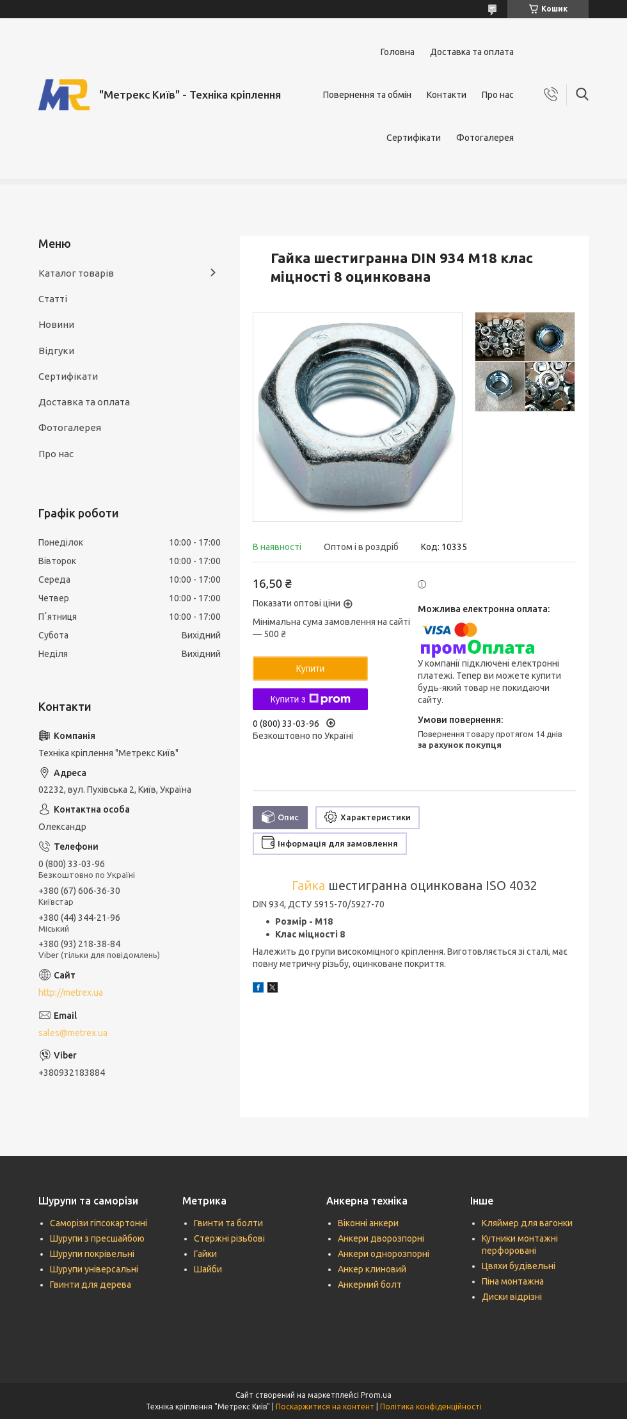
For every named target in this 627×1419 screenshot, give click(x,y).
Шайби (208, 1269)
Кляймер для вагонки (527, 1223)
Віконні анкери (368, 1223)
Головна (398, 52)
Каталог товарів (76, 273)
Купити (310, 668)
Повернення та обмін (367, 95)
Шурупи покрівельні (92, 1254)
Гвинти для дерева (90, 1284)
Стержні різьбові (229, 1238)
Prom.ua (376, 1395)
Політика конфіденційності (431, 1406)
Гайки (205, 1254)
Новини (56, 324)
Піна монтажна (513, 1281)
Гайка (308, 886)
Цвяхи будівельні (518, 1266)
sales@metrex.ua (72, 1033)
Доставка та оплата (472, 52)
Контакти (446, 95)
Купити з (310, 699)
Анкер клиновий (372, 1269)
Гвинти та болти (228, 1223)
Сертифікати (413, 138)
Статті (52, 298)
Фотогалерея (485, 138)
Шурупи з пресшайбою (97, 1238)
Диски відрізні (512, 1297)
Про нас (498, 95)
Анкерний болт (370, 1284)
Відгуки (56, 350)
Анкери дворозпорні (381, 1238)
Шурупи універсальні (94, 1269)
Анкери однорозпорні (383, 1254)
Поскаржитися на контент (325, 1406)
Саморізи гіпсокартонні (98, 1223)
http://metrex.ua (70, 992)
